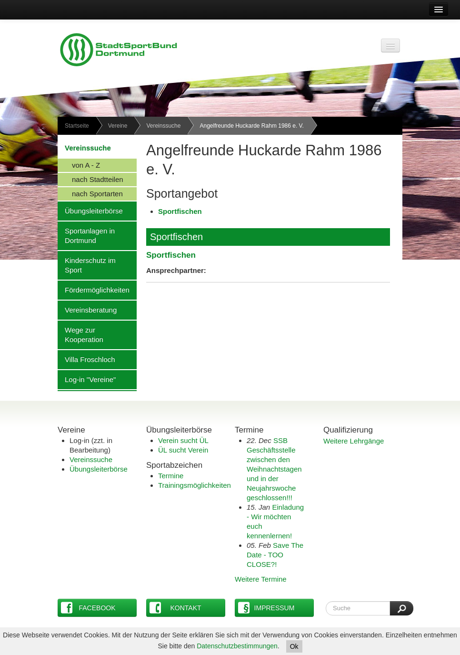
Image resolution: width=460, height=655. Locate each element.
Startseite (77, 125)
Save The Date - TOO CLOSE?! (275, 554)
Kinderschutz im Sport (87, 265)
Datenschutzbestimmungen (237, 646)
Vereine (118, 125)
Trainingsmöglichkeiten (194, 485)
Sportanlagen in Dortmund (86, 235)
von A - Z (79, 165)
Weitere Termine (261, 579)
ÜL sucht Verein (183, 450)
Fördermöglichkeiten (94, 289)
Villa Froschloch (86, 359)
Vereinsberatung (87, 309)
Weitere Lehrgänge (353, 441)
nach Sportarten (90, 193)
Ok (294, 646)
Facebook (88, 608)
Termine (170, 476)
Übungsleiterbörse (90, 210)
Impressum (266, 608)
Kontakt (175, 608)
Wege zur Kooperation (80, 334)
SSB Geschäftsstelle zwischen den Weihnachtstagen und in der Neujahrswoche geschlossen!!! (274, 469)
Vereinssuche (163, 125)
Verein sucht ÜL (183, 440)
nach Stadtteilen (90, 179)
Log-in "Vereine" (87, 379)
